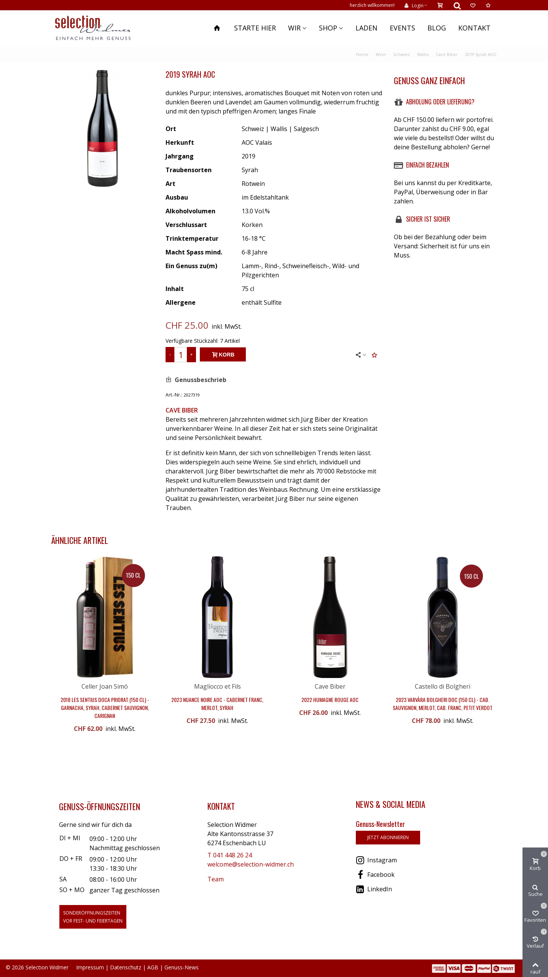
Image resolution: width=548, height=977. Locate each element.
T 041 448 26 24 (229, 855)
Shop (328, 28)
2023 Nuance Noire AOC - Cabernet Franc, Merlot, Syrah (217, 704)
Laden (366, 28)
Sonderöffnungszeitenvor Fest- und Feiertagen (93, 917)
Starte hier (255, 28)
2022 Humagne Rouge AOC (329, 700)
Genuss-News (181, 967)
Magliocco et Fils (217, 686)
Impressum (90, 967)
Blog (436, 28)
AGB (152, 967)
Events (402, 28)
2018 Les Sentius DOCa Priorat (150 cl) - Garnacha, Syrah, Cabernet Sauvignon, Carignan (105, 708)
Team (215, 879)
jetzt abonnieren (388, 837)
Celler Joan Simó (104, 686)
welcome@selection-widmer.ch (250, 864)
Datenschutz (125, 967)
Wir (294, 28)
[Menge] (180, 354)
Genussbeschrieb (200, 380)
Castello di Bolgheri (442, 686)
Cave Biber (330, 686)
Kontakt (474, 28)
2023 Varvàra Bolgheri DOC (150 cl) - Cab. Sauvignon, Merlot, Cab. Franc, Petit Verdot (442, 704)
